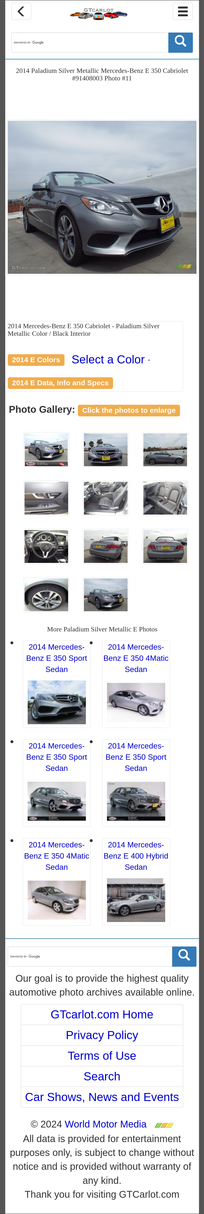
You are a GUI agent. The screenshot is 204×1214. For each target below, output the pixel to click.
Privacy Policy (102, 1035)
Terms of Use (102, 1055)
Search (101, 1076)
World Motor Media (106, 1124)
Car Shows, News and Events (102, 1097)
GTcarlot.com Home (101, 1014)
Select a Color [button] (111, 359)
